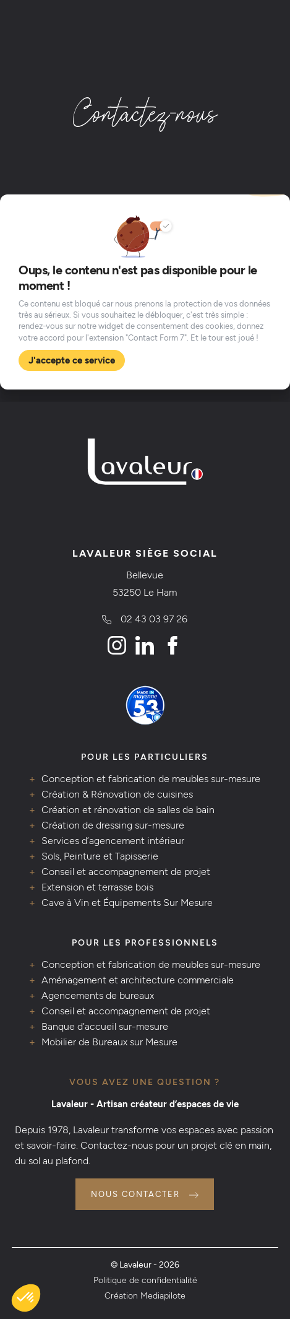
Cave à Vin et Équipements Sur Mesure (127, 902)
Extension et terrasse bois (97, 887)
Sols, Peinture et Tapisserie (99, 856)
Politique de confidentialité (145, 1280)
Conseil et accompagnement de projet (125, 871)
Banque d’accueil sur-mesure (104, 1026)
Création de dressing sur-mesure (112, 825)
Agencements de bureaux (97, 995)
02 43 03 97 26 (154, 619)
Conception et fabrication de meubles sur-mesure (150, 779)
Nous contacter (135, 1194)
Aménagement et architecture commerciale (137, 980)
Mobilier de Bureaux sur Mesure (109, 1042)
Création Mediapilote (145, 1295)
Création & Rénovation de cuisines (117, 794)
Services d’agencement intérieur (112, 841)
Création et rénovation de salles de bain (128, 810)
